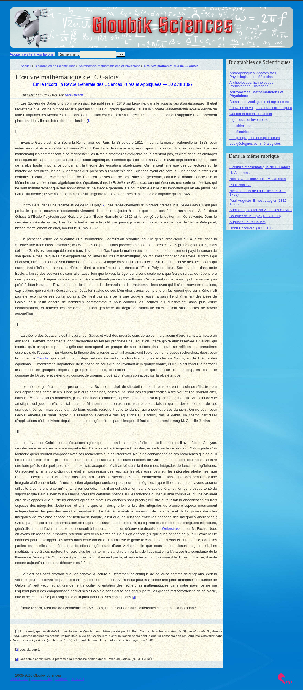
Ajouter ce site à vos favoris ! (32, 54)
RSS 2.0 (77, 679)
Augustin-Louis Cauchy (247, 222)
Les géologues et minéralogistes (255, 143)
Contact (61, 679)
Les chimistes (240, 126)
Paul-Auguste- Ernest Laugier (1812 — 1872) (260, 202)
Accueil (26, 65)
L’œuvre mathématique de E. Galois (259, 167)
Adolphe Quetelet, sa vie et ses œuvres (260, 210)
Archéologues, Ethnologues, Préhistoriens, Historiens (251, 84)
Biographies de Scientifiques (55, 65)
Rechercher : (68, 54)
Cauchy (42, 358)
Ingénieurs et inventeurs (248, 120)
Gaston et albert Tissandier (250, 114)
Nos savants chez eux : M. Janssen (257, 179)
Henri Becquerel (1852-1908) (252, 228)
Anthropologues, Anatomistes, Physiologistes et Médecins (253, 75)
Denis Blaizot (74, 94)
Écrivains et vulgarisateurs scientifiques (260, 108)
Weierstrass (171, 529)
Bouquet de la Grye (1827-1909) (255, 216)
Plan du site (19, 679)
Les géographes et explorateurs (254, 138)
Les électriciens (241, 132)
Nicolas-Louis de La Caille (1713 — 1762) (257, 193)
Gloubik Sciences (194, 21)
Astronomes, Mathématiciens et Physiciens (109, 65)
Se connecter (42, 679)
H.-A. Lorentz (240, 173)
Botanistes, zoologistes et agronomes (259, 102)
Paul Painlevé (240, 185)
